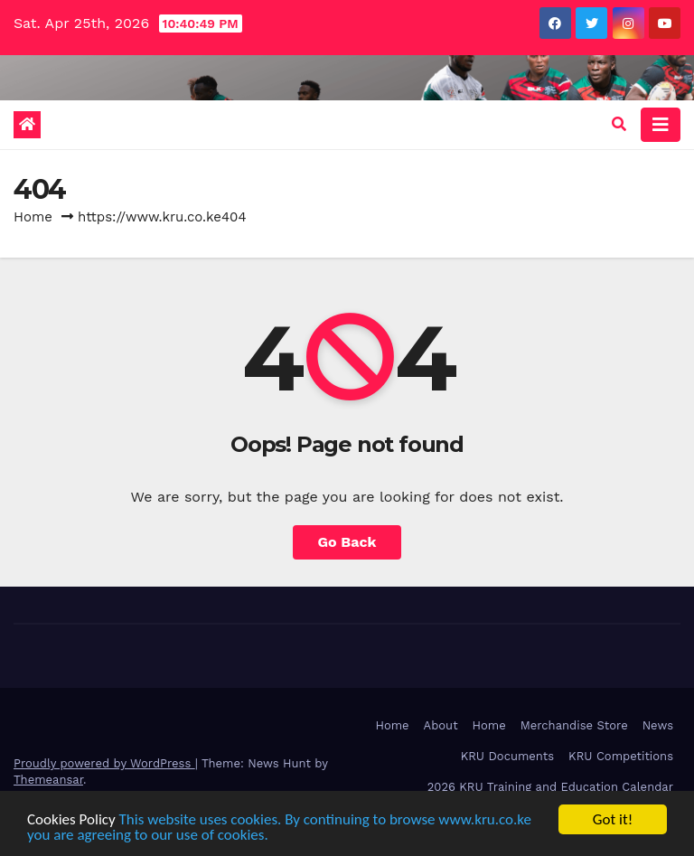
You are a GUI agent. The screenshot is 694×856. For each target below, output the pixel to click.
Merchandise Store (574, 725)
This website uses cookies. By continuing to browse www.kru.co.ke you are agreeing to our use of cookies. (279, 827)
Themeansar (48, 779)
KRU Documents (507, 756)
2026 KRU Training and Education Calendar (550, 787)
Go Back (347, 541)
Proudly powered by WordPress (104, 763)
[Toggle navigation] (660, 125)
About (441, 725)
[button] (619, 124)
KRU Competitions (620, 756)
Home (33, 217)
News (657, 725)
